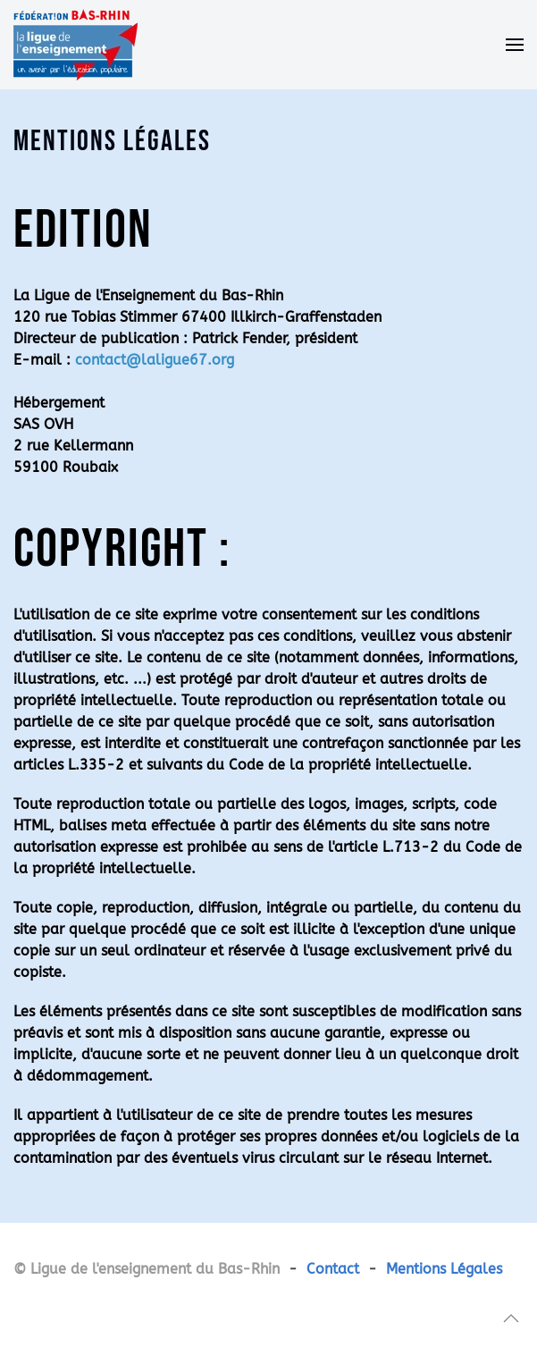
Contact (332, 1268)
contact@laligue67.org (154, 359)
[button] (515, 44)
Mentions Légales (444, 1268)
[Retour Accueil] (75, 44)
